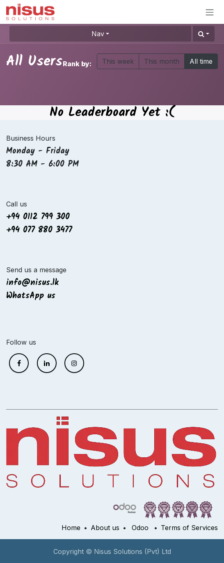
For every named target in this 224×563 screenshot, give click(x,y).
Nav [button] (97, 34)
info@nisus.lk (32, 283)
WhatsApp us (32, 296)
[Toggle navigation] (209, 12)
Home (71, 528)
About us (105, 528)
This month (161, 61)
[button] (204, 34)
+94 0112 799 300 (38, 217)
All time (201, 61)
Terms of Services (189, 528)
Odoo (140, 528)
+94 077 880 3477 (39, 230)
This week (118, 61)
